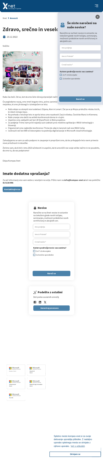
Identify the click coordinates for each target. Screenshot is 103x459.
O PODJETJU (63, 405)
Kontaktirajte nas (12, 189)
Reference (63, 419)
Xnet (5, 18)
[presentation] (53, 263)
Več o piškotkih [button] (78, 446)
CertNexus (15, 433)
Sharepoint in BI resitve (68, 356)
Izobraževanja (18, 405)
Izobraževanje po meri (21, 416)
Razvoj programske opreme (70, 346)
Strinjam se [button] (75, 454)
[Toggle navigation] (96, 6)
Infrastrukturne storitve (69, 353)
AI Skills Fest (16, 436)
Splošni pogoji (17, 426)
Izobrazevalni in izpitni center (71, 349)
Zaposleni (63, 416)
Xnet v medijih (65, 426)
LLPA (61, 429)
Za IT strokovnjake (19, 413)
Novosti (14, 18)
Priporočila (16, 423)
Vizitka (62, 409)
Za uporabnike (17, 409)
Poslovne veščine (18, 419)
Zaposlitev (64, 413)
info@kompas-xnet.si (21, 360)
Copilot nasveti (18, 439)
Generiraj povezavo (49, 308)
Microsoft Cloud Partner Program (26, 429)
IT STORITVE (62, 342)
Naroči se (51, 273)
